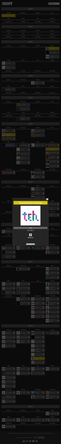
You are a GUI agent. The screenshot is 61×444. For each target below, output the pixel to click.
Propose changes (30, 244)
